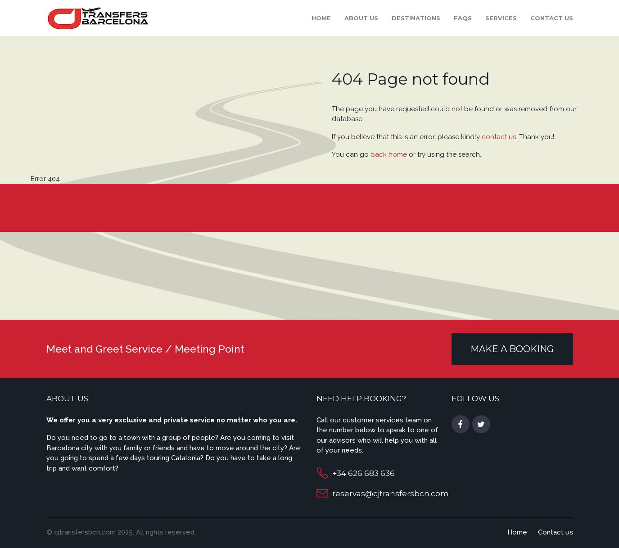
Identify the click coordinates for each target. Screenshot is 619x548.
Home (321, 18)
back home (388, 154)
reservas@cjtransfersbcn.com (390, 493)
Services (501, 18)
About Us (361, 18)
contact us (499, 137)
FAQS (463, 18)
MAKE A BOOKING (512, 349)
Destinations (416, 18)
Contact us (551, 18)
